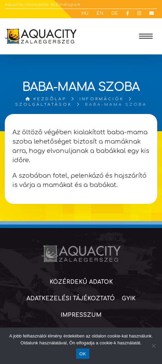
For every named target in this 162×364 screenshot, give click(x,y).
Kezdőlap (45, 99)
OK (82, 353)
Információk (101, 99)
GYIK (129, 298)
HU (85, 13)
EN (100, 13)
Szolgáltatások (43, 104)
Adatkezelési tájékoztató (70, 298)
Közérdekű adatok (81, 282)
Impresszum (81, 315)
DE (114, 13)
